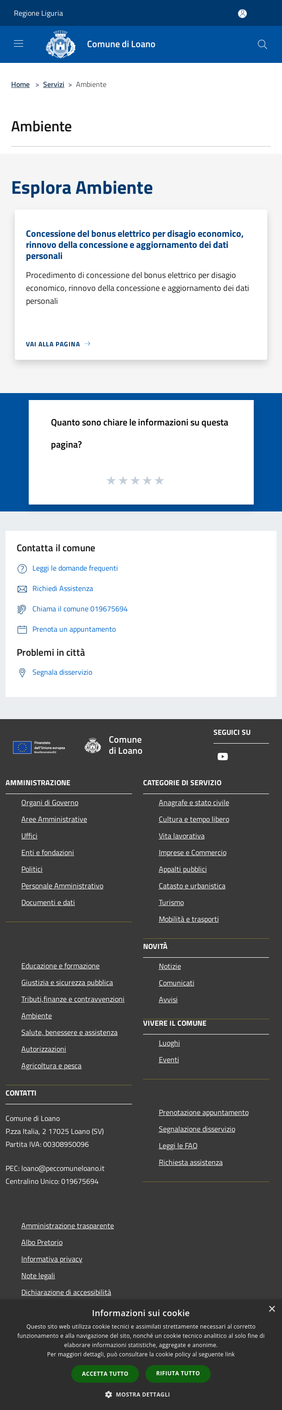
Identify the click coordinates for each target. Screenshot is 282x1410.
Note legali (38, 1275)
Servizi (53, 84)
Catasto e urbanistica (192, 885)
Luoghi (169, 1042)
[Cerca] (262, 44)
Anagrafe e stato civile (194, 802)
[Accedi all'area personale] (242, 13)
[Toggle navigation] (18, 43)
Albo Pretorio (42, 1242)
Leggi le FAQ (178, 1145)
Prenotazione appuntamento (204, 1112)
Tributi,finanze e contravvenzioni (73, 998)
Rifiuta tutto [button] (178, 1373)
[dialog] (141, 1354)
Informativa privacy (51, 1258)
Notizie (170, 966)
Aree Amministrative (54, 819)
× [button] (271, 1309)
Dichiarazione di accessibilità (66, 1292)
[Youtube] (222, 757)
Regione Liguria (38, 12)
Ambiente (36, 1015)
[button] (141, 1394)
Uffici (29, 835)
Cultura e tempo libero (194, 819)
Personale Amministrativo (62, 885)
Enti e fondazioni (47, 852)
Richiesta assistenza (191, 1162)
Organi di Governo (49, 802)
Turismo (171, 902)
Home (20, 84)
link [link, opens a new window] (230, 1354)
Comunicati (176, 982)
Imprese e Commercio (192, 852)
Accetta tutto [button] (105, 1374)
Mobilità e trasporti (189, 918)
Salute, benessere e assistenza (69, 1032)
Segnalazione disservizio (197, 1128)
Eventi (169, 1059)
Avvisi (168, 999)
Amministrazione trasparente (67, 1225)
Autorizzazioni (43, 1048)
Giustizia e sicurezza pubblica (67, 982)
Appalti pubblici (183, 868)
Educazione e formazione (60, 965)
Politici (32, 868)
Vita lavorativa (182, 835)
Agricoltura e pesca (51, 1065)
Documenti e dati (48, 902)
